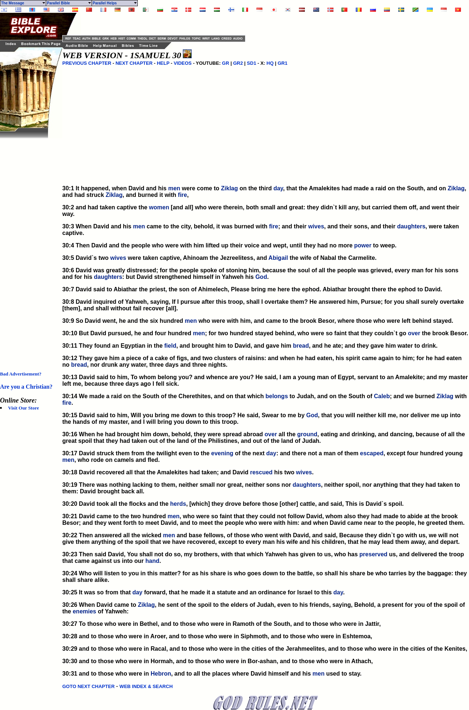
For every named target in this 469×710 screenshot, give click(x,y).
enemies (84, 611)
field (170, 346)
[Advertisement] (29, 248)
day (278, 188)
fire (182, 195)
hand (152, 561)
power (363, 245)
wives (316, 226)
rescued (261, 472)
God (261, 277)
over (414, 333)
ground (307, 434)
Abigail (278, 258)
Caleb (382, 396)
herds (178, 504)
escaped (372, 453)
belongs (276, 396)
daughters (411, 226)
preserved (373, 554)
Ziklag (229, 188)
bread (301, 346)
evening (222, 453)
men (174, 188)
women (159, 207)
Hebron (161, 673)
